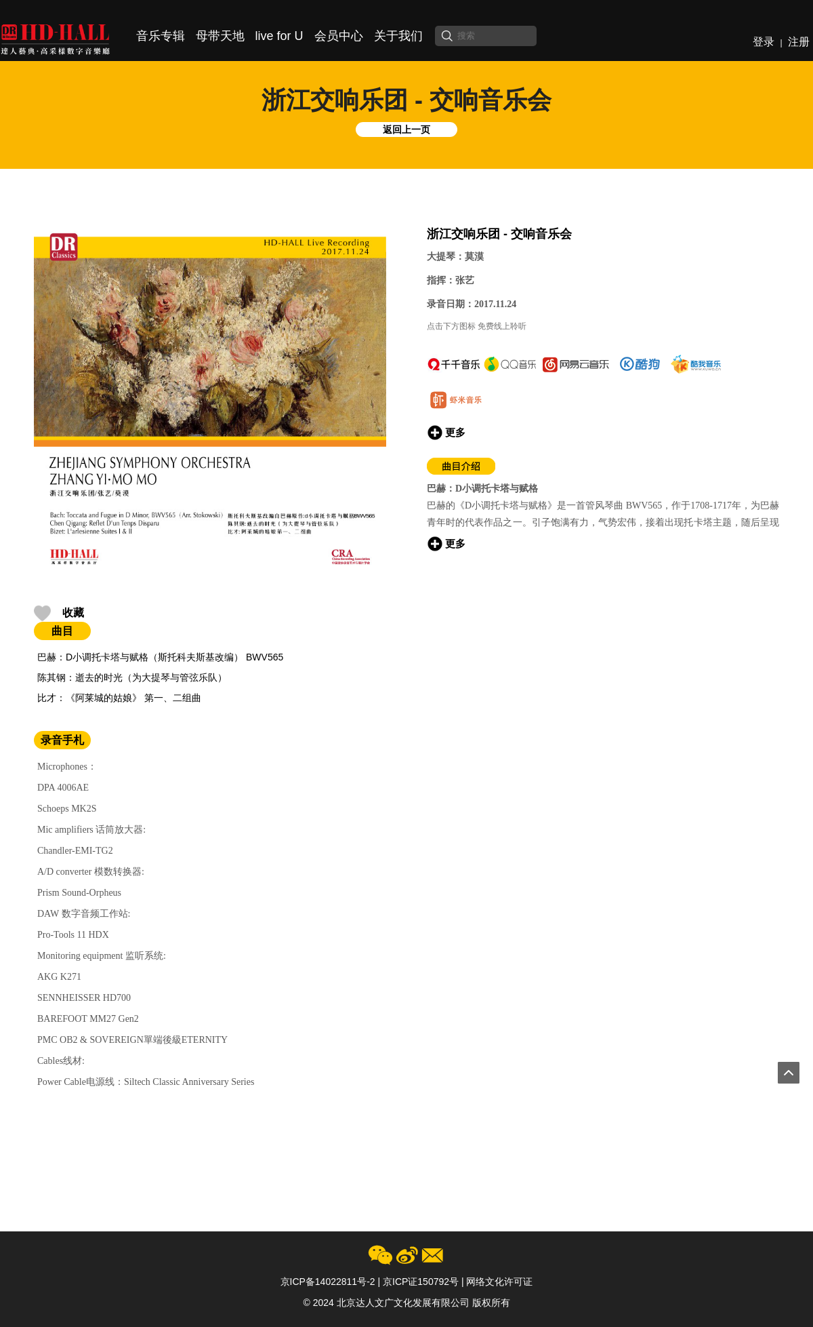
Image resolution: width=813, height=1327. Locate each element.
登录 (763, 41)
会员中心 (338, 36)
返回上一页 (406, 129)
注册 (799, 41)
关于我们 (398, 36)
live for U (279, 36)
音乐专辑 (160, 36)
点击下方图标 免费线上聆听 (476, 326)
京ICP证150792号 (421, 1281)
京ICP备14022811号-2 (327, 1281)
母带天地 (220, 36)
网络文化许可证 (499, 1281)
